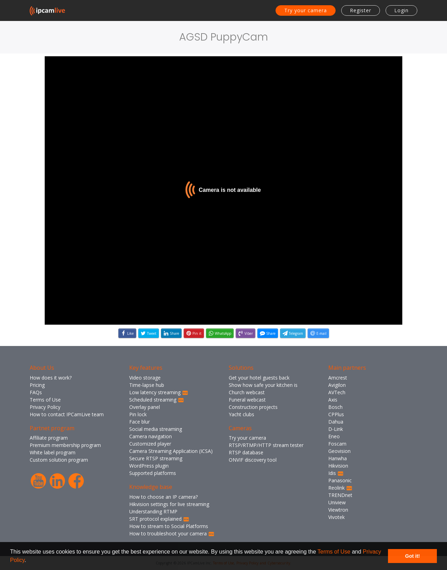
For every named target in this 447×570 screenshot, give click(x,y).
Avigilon (337, 385)
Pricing (37, 385)
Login (401, 10)
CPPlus (336, 414)
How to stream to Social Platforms (168, 526)
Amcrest (337, 377)
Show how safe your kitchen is (263, 385)
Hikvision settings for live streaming (169, 504)
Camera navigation (150, 436)
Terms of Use (333, 552)
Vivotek (336, 517)
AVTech (336, 392)
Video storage (145, 377)
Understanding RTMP (153, 511)
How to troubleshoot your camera (171, 533)
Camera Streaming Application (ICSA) (171, 451)
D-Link (335, 429)
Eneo (334, 436)
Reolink (340, 487)
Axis (332, 399)
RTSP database (246, 452)
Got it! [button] (412, 556)
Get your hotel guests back (259, 377)
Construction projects (253, 407)
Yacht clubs (241, 414)
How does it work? (51, 377)
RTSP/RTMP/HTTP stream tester (266, 445)
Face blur (139, 421)
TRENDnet (340, 495)
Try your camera (305, 10)
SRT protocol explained (159, 518)
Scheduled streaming (156, 399)
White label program (52, 452)
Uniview (337, 502)
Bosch (335, 407)
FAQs (36, 392)
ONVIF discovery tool (253, 459)
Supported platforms (152, 473)
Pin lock (138, 414)
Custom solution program (59, 459)
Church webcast (247, 392)
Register (360, 10)
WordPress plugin (149, 465)
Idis (336, 473)
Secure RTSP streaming (155, 458)
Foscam (337, 443)
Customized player (150, 443)
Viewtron (338, 509)
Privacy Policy (45, 407)
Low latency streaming (158, 392)
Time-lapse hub (146, 385)
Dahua (335, 421)
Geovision (339, 451)
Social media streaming (155, 429)
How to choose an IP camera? (163, 496)
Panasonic (340, 480)
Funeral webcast (247, 399)
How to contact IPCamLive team (67, 414)
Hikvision (338, 465)
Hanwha (337, 458)
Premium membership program (65, 445)
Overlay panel (144, 407)
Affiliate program (49, 437)
